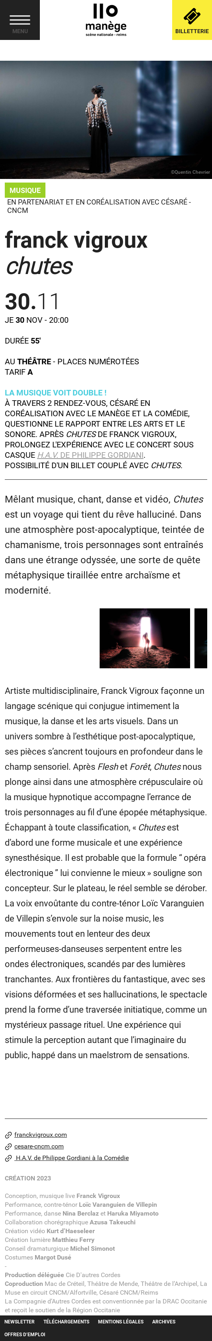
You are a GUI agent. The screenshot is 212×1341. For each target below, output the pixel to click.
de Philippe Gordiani (90, 455)
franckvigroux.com (36, 1135)
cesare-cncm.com (34, 1146)
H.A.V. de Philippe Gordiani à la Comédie (67, 1158)
